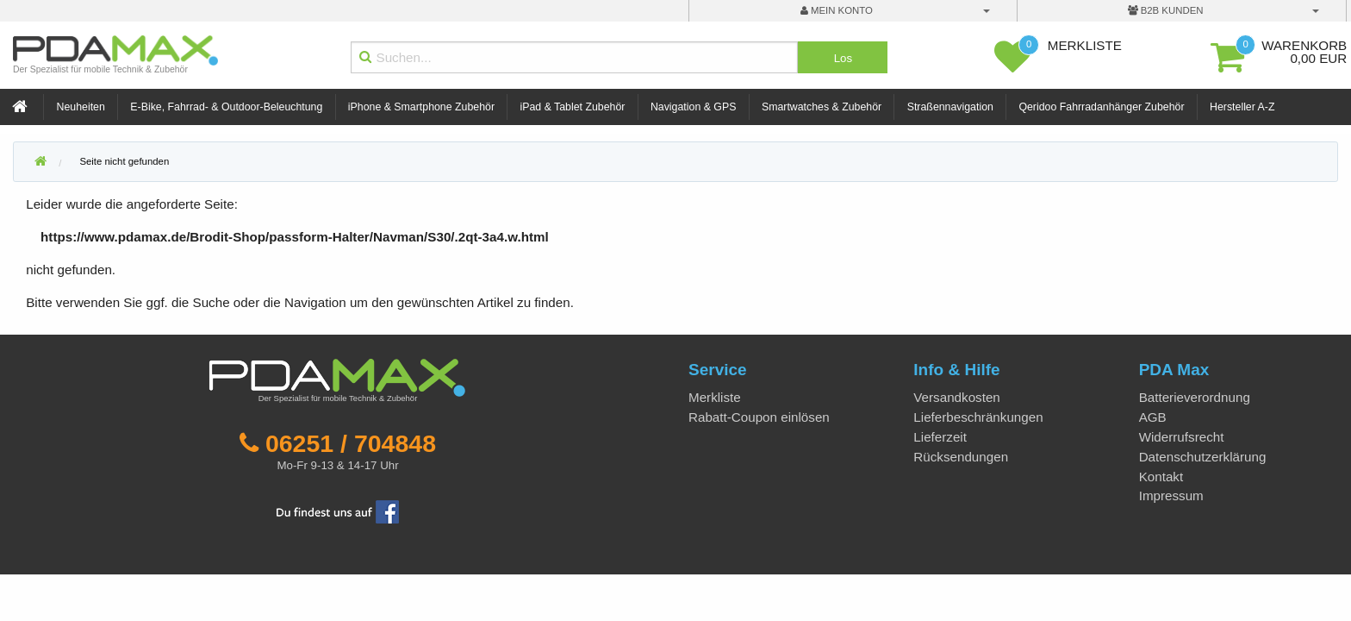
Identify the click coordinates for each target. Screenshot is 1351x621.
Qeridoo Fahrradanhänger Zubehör (1101, 107)
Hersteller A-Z (1242, 107)
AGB (1153, 417)
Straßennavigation (950, 107)
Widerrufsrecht (1181, 437)
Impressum (1171, 495)
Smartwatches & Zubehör (821, 107)
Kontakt (1161, 476)
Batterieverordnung (1194, 397)
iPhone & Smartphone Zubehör (421, 107)
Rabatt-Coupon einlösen (759, 417)
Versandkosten (956, 397)
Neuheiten (81, 107)
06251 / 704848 (350, 443)
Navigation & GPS (694, 107)
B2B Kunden (1166, 10)
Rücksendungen (960, 456)
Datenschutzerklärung (1203, 456)
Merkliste (714, 397)
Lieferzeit (940, 437)
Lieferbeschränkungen (978, 417)
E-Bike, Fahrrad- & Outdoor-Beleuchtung (226, 107)
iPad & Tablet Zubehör (573, 107)
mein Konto (836, 10)
